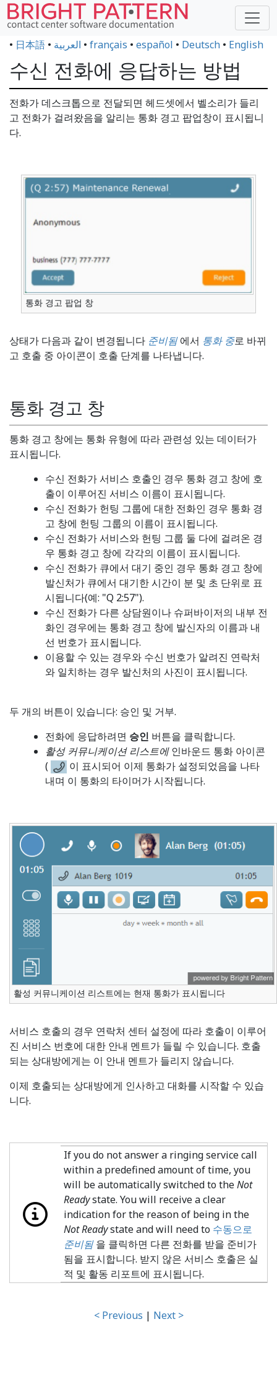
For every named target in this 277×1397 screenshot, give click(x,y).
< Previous (118, 1315)
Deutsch (201, 44)
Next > (168, 1315)
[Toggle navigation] (252, 18)
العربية (67, 44)
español (154, 44)
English (246, 44)
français (108, 44)
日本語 (30, 44)
